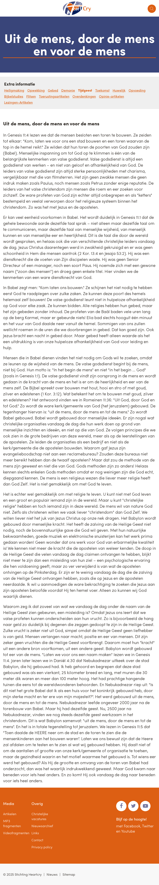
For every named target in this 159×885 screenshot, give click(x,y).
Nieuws (52, 874)
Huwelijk (119, 90)
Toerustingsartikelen (54, 96)
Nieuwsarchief (42, 825)
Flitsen (31, 96)
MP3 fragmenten (12, 823)
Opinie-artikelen (111, 96)
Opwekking (36, 90)
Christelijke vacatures (39, 816)
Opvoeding (137, 90)
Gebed (53, 90)
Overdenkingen (84, 96)
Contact (37, 840)
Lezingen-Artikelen (18, 102)
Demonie (68, 90)
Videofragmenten (16, 833)
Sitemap (69, 874)
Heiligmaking (14, 90)
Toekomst (102, 90)
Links (35, 833)
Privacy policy (41, 847)
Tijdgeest (85, 90)
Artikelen (9, 813)
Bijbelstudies (13, 96)
